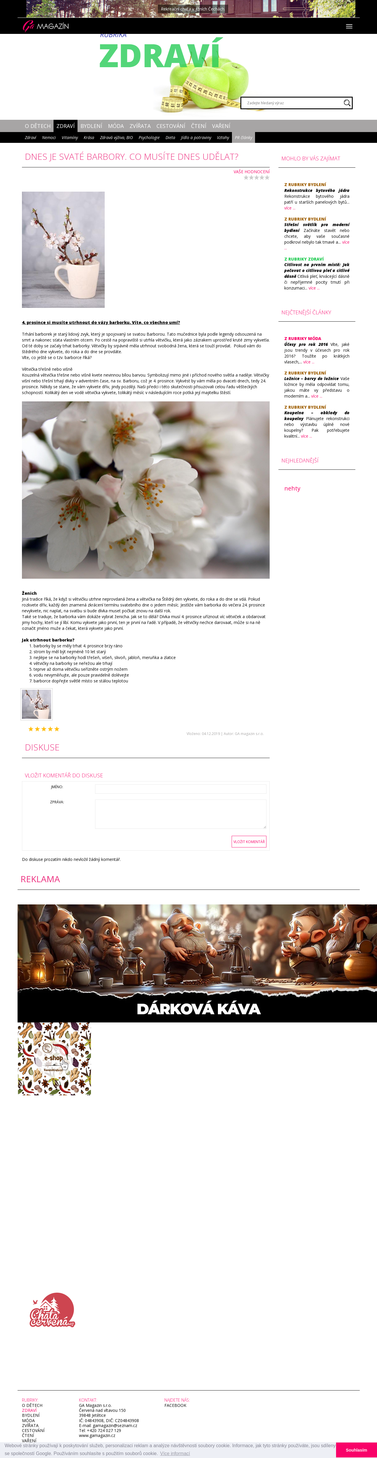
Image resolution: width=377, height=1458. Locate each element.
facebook (175, 1405)
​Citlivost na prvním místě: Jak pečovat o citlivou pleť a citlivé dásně (317, 270)
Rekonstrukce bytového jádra (317, 190)
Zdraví (65, 125)
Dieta (170, 137)
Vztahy (223, 137)
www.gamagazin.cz (97, 1435)
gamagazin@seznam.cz (114, 1425)
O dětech (38, 125)
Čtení (198, 125)
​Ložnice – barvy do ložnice (311, 378)
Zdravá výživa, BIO (116, 137)
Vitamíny (70, 137)
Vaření (221, 125)
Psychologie (149, 137)
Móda (116, 125)
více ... (289, 208)
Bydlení (91, 125)
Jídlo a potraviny (196, 137)
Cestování (170, 125)
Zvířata (140, 125)
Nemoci (49, 137)
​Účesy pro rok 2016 (306, 344)
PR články (243, 137)
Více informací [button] (175, 1453)
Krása (89, 137)
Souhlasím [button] (356, 1450)
